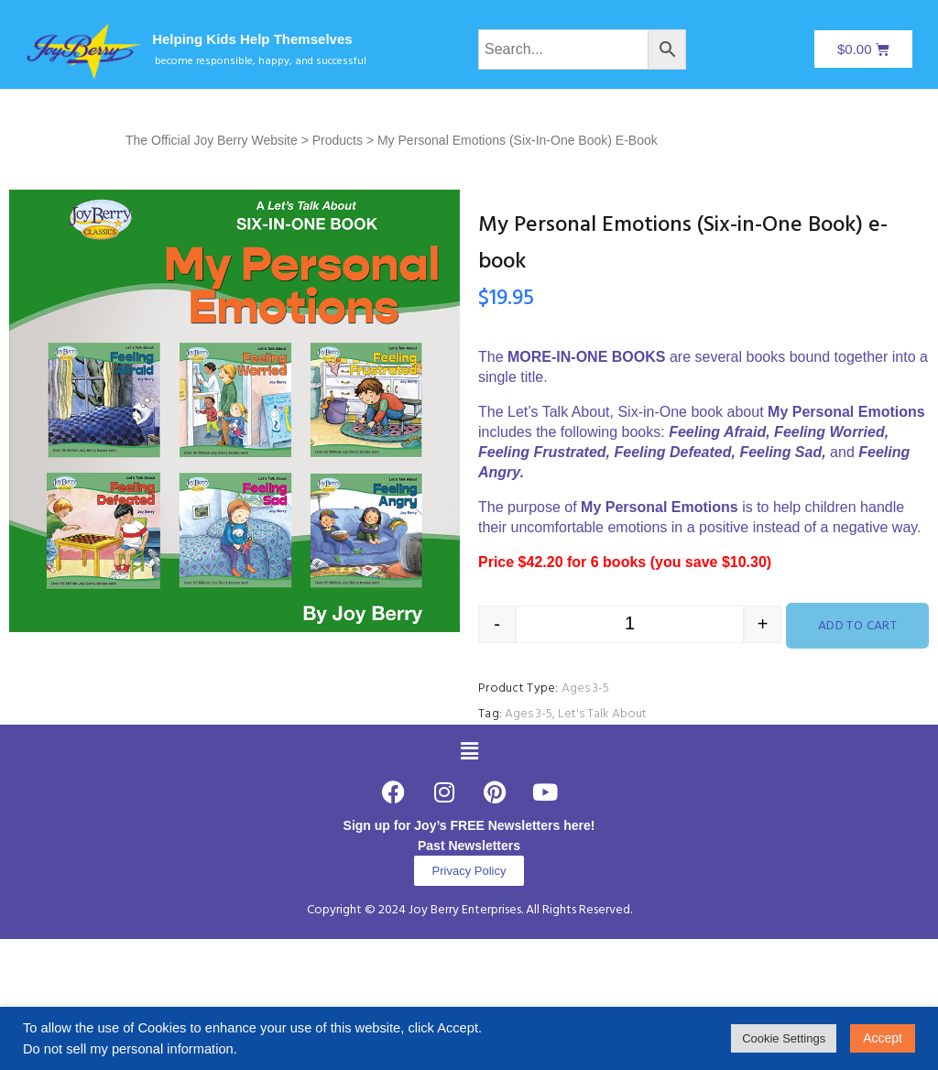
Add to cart (858, 626)
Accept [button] (882, 1038)
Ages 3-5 (585, 688)
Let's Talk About (602, 714)
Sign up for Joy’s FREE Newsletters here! (469, 825)
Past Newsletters (469, 845)
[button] (469, 751)
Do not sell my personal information (128, 1049)
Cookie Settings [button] (783, 1038)
